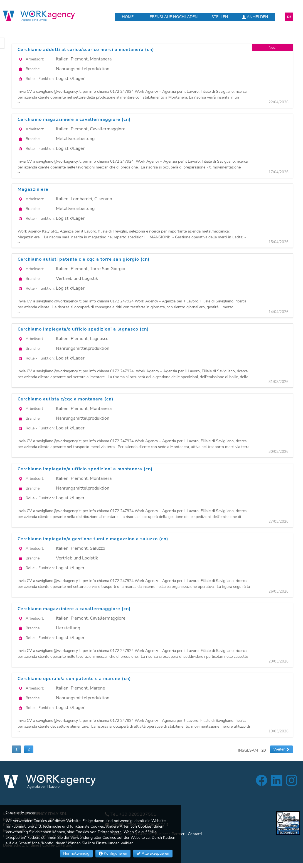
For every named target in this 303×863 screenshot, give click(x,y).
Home (128, 16)
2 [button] (29, 749)
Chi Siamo (113, 834)
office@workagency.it (147, 824)
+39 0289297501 (137, 814)
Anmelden (255, 16)
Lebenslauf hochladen (172, 16)
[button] (281, 749)
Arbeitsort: (35, 59)
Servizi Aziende (139, 834)
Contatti (195, 834)
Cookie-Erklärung (57, 845)
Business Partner (169, 834)
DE (289, 17)
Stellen (219, 16)
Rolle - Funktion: (40, 78)
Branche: (33, 69)
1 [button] (16, 749)
